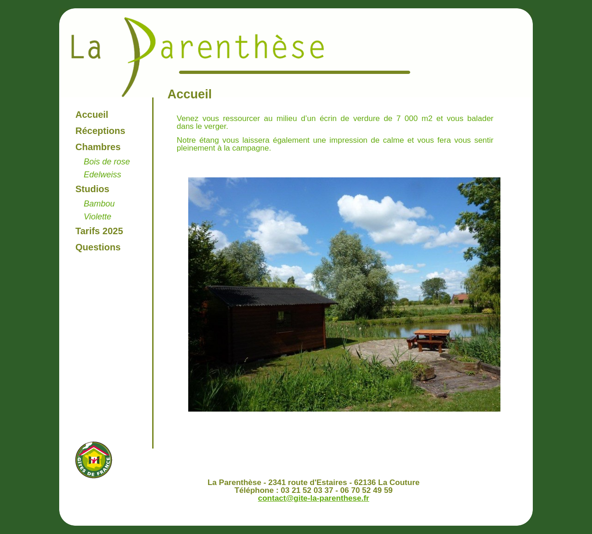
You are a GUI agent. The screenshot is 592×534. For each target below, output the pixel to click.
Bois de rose (107, 161)
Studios (92, 189)
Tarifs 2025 (99, 231)
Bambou (99, 203)
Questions (98, 247)
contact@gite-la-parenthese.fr (313, 498)
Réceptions (100, 131)
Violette (97, 216)
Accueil (91, 114)
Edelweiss (102, 174)
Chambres (98, 147)
